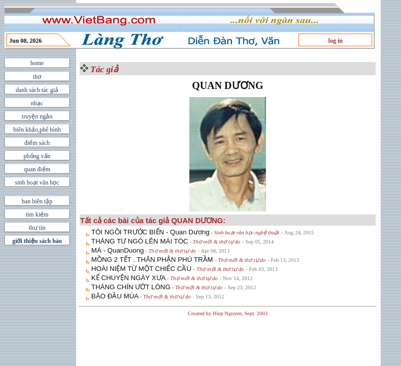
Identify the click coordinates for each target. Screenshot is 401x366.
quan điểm (37, 169)
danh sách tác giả (37, 90)
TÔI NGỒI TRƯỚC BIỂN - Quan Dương (150, 232)
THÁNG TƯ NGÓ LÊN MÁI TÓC (139, 241)
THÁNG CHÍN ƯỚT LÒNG (131, 287)
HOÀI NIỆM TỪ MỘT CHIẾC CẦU (142, 268)
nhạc (37, 103)
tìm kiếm (37, 214)
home (37, 63)
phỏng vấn (37, 156)
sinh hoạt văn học (37, 182)
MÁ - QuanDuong (117, 250)
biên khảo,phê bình (36, 129)
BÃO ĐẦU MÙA (115, 296)
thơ (37, 76)
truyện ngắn (37, 116)
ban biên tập (37, 201)
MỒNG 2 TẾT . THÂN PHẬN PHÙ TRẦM (153, 259)
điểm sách (37, 142)
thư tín (36, 227)
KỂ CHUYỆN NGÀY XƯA (128, 278)
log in (335, 40)
